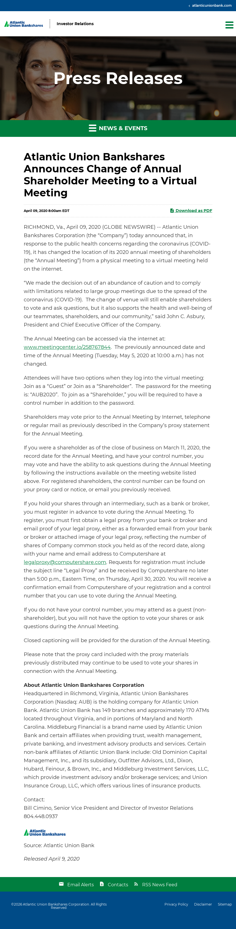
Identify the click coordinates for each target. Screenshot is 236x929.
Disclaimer (203, 904)
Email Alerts (80, 884)
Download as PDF (191, 210)
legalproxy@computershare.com (65, 562)
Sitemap (225, 904)
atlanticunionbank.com (211, 5)
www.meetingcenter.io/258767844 (67, 347)
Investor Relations (75, 24)
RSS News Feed (159, 884)
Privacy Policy (176, 904)
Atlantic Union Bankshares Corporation (56, 904)
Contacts (118, 884)
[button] (229, 25)
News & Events (118, 128)
